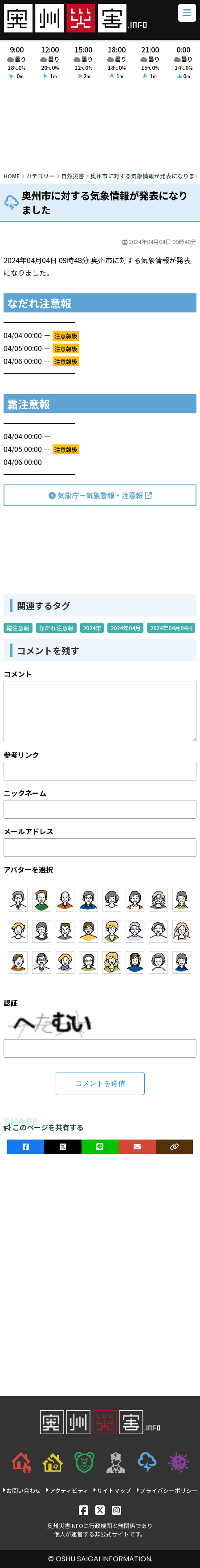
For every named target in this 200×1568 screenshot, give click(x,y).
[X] (100, 1509)
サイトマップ (112, 1490)
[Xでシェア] (62, 1147)
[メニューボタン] (187, 13)
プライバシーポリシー (167, 1490)
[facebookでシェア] (25, 1147)
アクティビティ (67, 1490)
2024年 (92, 628)
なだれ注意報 (56, 628)
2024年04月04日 (171, 628)
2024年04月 (125, 628)
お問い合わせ (21, 1490)
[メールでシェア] (136, 1147)
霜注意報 (17, 628)
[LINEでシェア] (100, 1147)
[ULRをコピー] (174, 1147)
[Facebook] (83, 1509)
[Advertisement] (100, 127)
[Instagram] (116, 1509)
